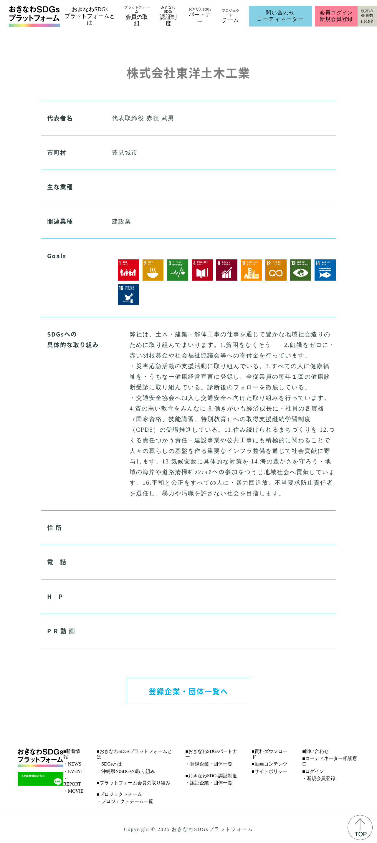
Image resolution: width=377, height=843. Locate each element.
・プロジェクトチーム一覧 (125, 801)
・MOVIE (73, 791)
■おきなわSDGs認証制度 (211, 775)
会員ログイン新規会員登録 (336, 16)
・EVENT (73, 771)
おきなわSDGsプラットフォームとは (90, 16)
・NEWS (72, 763)
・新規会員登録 (318, 778)
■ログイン (313, 771)
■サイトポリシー (269, 771)
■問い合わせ (315, 751)
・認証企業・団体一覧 (208, 782)
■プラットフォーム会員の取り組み (133, 782)
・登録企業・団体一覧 (208, 763)
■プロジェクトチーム (119, 794)
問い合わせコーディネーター (280, 16)
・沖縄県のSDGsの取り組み (126, 771)
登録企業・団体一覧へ (188, 691)
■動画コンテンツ (269, 763)
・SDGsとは (109, 763)
